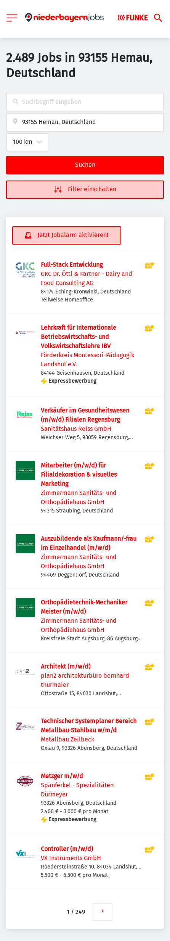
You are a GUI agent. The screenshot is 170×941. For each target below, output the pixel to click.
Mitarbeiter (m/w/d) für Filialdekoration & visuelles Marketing (79, 474)
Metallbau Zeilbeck (67, 739)
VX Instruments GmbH (71, 858)
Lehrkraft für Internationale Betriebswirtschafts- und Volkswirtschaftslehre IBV (78, 337)
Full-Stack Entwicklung (72, 264)
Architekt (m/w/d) (65, 666)
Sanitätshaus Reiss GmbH (76, 428)
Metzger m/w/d (62, 776)
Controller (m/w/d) (67, 848)
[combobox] (85, 102)
